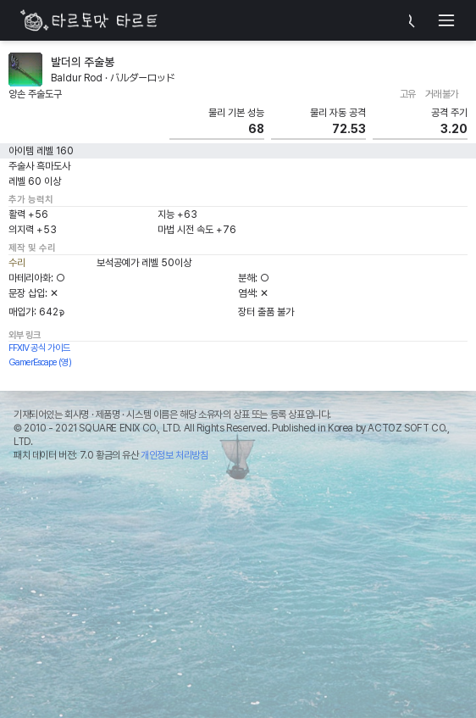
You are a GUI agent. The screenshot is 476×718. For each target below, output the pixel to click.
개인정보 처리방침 (174, 455)
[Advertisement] (238, 594)
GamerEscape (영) (39, 362)
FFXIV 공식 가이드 (39, 347)
